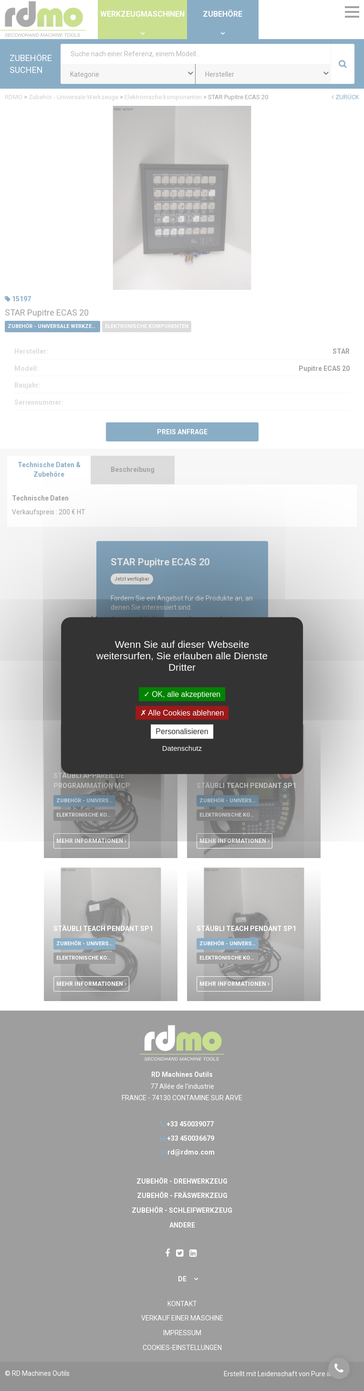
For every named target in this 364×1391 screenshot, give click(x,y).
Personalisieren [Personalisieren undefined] (182, 731)
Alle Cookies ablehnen (182, 713)
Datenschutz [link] (182, 748)
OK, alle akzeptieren (182, 694)
